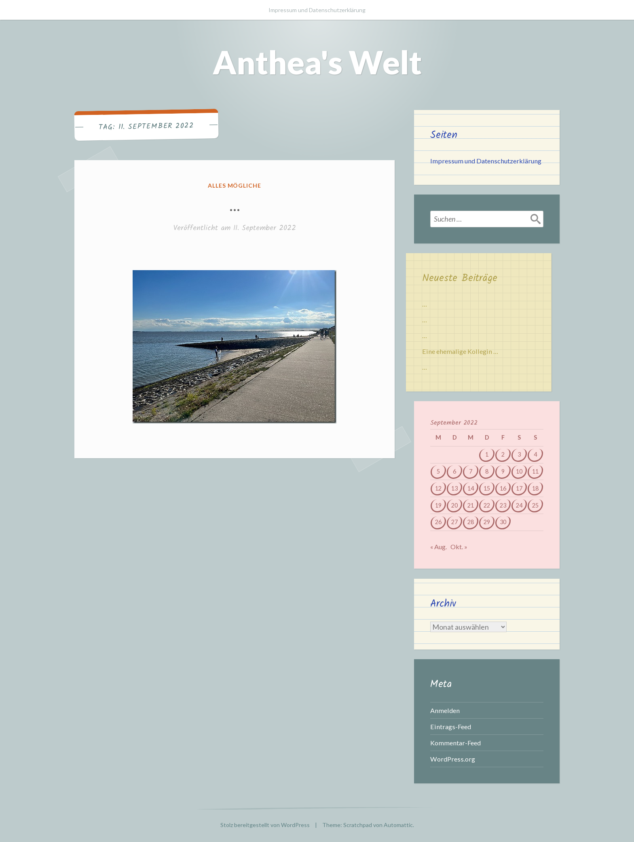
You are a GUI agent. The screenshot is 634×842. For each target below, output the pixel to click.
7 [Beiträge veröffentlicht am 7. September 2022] (470, 471)
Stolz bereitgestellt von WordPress (265, 824)
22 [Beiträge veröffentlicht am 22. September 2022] (487, 505)
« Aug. (438, 546)
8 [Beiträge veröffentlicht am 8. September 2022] (486, 471)
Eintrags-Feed (450, 726)
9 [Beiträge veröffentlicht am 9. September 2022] (503, 471)
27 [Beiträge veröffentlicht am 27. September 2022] (454, 521)
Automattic (398, 824)
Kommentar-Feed (455, 743)
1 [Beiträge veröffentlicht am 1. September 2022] (486, 454)
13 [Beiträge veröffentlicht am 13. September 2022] (454, 488)
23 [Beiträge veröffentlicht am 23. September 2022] (503, 505)
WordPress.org (452, 759)
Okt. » (458, 546)
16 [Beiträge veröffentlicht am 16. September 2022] (503, 488)
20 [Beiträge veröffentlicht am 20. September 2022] (454, 505)
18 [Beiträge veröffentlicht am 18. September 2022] (535, 488)
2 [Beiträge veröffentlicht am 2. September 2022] (503, 454)
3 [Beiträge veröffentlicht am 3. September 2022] (519, 454)
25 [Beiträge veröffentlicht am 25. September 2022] (535, 505)
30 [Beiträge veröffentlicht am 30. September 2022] (503, 521)
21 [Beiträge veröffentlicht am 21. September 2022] (470, 505)
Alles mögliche (235, 185)
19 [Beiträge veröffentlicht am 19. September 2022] (438, 505)
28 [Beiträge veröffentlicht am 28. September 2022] (470, 521)
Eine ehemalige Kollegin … (460, 351)
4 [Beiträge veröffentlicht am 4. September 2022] (535, 454)
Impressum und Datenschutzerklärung (317, 9)
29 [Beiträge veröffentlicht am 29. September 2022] (487, 521)
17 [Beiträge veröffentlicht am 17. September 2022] (519, 488)
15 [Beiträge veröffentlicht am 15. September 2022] (487, 488)
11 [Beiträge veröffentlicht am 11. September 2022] (535, 471)
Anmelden (445, 710)
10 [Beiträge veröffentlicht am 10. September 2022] (519, 471)
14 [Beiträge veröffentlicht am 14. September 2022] (470, 488)
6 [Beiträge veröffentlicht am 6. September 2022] (454, 471)
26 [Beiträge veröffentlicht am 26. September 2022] (438, 521)
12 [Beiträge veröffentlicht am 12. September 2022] (438, 488)
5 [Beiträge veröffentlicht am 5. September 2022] (438, 471)
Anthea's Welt (317, 61)
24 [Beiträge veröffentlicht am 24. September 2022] (519, 505)
